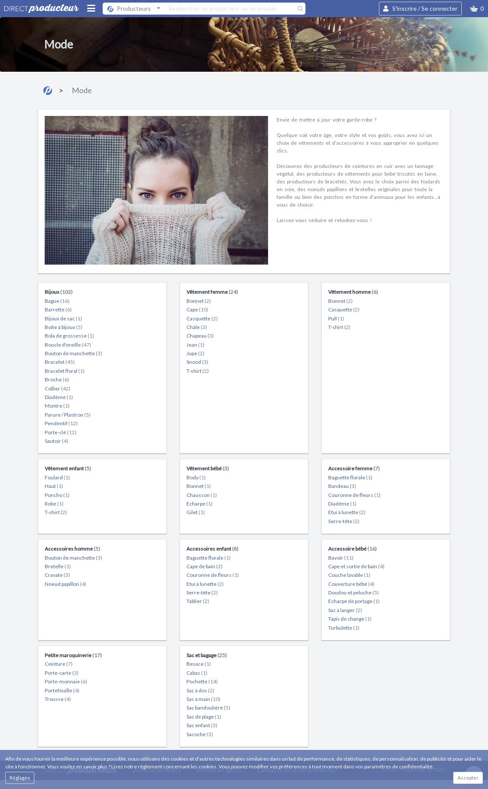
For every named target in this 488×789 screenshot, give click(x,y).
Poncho (57, 495)
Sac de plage (203, 716)
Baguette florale (350, 477)
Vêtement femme (212, 292)
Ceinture (59, 664)
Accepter (468, 777)
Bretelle (58, 566)
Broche (57, 379)
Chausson (201, 495)
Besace (198, 664)
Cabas (196, 673)
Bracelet (60, 362)
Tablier (197, 601)
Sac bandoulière (208, 707)
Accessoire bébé (352, 548)
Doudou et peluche (353, 592)
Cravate (57, 575)
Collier (57, 388)
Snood (197, 362)
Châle (196, 327)
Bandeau (342, 486)
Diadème (59, 397)
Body (196, 477)
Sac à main (203, 699)
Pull (336, 318)
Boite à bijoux (63, 327)
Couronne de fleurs (354, 495)
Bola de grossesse (69, 335)
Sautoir (56, 441)
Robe (54, 503)
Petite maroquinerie (73, 655)
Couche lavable (349, 575)
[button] (477, 8)
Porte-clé (60, 432)
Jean (195, 344)
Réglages (19, 777)
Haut (54, 486)
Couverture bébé (351, 584)
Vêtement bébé (207, 468)
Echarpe (199, 503)
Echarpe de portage (354, 601)
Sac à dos (200, 690)
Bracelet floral (65, 371)
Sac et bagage (206, 655)
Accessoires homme (72, 548)
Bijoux (59, 292)
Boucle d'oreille (68, 344)
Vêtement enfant (68, 468)
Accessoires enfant (212, 548)
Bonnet (198, 301)
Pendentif (61, 423)
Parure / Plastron (68, 414)
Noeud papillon (65, 584)
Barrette (58, 309)
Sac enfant (201, 725)
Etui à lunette (347, 512)
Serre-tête (344, 521)
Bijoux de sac (63, 318)
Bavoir (341, 557)
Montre (57, 405)
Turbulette (344, 627)
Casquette (202, 318)
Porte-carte (62, 673)
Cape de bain (204, 566)
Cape (197, 309)
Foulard (57, 477)
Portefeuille (62, 690)
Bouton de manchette (73, 353)
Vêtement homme (353, 292)
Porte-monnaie (66, 681)
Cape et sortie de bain (356, 566)
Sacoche (199, 734)
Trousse (58, 699)
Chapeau (200, 335)
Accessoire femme (354, 468)
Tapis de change (350, 618)
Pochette (202, 681)
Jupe (195, 353)
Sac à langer (345, 610)
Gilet (195, 512)
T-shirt (197, 371)
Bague (57, 301)
